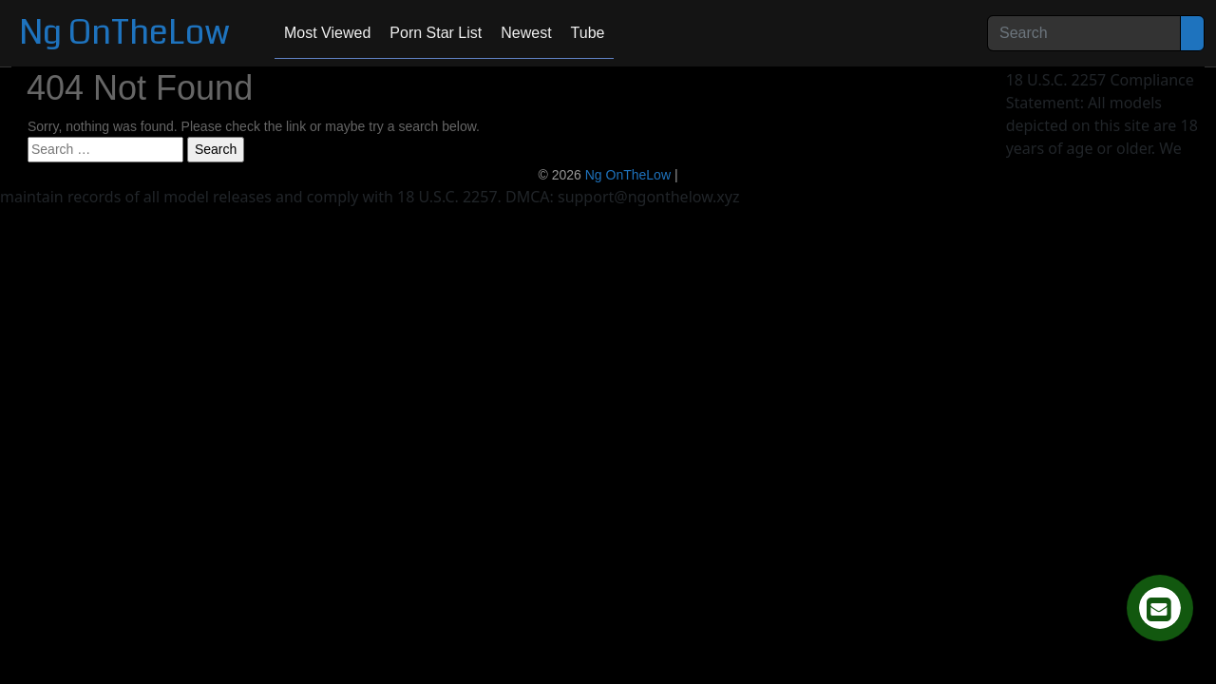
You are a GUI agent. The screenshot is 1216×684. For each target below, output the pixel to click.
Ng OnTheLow (124, 33)
